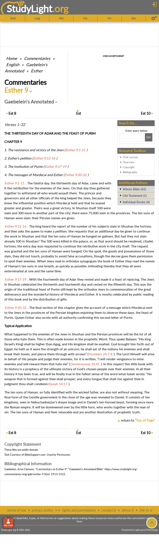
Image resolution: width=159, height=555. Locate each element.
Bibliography (130, 172)
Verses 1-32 (14, 124)
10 (146, 113)
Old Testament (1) (135, 195)
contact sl (108, 510)
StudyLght (29, 8)
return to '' (138, 420)
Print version (130, 157)
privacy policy (42, 510)
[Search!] (148, 137)
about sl (128, 510)
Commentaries (37, 58)
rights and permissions (78, 510)
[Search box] (132, 137)
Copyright (129, 167)
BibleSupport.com (35, 454)
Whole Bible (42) (134, 189)
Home (11, 58)
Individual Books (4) (136, 202)
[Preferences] (154, 18)
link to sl (145, 510)
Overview (128, 162)
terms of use (16, 510)
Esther (37, 70)
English (12, 64)
